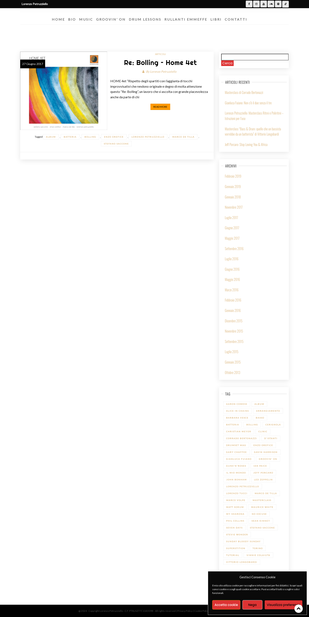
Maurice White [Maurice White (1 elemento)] (262, 507)
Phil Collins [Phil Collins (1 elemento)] (235, 521)
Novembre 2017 (234, 207)
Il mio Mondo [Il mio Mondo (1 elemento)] (236, 472)
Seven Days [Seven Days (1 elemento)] (234, 527)
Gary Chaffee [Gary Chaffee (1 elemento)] (236, 452)
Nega (252, 605)
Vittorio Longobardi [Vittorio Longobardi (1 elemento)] (241, 562)
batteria (70, 137)
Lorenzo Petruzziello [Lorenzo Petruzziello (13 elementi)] (242, 486)
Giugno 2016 (232, 269)
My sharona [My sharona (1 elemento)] (235, 514)
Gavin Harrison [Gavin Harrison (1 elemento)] (266, 452)
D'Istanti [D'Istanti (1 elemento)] (270, 438)
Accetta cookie (226, 605)
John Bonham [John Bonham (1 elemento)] (236, 479)
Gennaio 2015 (233, 362)
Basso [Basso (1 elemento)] (260, 417)
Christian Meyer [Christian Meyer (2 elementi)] (238, 431)
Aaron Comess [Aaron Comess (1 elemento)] (236, 404)
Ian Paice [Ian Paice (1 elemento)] (260, 466)
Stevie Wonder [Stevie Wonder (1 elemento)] (237, 534)
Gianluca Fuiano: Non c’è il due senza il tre (248, 102)
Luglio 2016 (231, 258)
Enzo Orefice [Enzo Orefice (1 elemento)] (263, 445)
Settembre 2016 (234, 248)
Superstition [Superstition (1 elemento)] (235, 548)
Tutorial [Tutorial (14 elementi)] (232, 555)
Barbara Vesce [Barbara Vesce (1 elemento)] (237, 417)
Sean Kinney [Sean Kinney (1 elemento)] (261, 521)
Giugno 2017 (232, 227)
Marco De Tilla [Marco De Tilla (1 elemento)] (266, 493)
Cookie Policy (202, 610)
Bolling (90, 137)
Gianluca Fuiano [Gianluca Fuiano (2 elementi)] (239, 459)
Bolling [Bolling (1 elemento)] (252, 424)
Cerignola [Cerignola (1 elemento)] (273, 424)
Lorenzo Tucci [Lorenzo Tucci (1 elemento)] (236, 493)
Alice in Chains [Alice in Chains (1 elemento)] (237, 411)
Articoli (160, 54)
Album (51, 137)
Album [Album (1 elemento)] (259, 404)
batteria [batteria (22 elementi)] (232, 424)
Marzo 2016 (232, 289)
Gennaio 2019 (233, 186)
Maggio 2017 (232, 238)
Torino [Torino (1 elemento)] (258, 548)
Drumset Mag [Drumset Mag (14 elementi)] (236, 445)
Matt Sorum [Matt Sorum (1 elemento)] (235, 507)
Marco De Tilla (183, 137)
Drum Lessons (145, 19)
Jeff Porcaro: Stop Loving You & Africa (246, 144)
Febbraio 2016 (233, 300)
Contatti (236, 19)
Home (58, 19)
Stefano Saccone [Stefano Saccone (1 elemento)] (262, 527)
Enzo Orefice (114, 137)
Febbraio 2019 (233, 176)
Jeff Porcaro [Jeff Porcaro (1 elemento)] (263, 472)
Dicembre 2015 (234, 320)
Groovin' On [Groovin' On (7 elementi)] (268, 459)
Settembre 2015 (234, 341)
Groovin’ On (111, 19)
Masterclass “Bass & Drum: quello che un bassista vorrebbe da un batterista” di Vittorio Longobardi (253, 131)
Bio (72, 19)
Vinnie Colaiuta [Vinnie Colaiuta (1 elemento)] (258, 555)
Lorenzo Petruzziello (163, 71)
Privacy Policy (185, 610)
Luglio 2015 (231, 351)
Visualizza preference (283, 605)
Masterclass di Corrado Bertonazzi (244, 92)
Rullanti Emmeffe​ (185, 19)
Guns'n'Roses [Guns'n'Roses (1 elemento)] (236, 466)
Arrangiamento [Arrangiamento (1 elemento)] (268, 411)
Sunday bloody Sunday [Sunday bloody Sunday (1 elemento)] (243, 541)
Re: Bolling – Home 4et (160, 62)
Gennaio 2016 (233, 310)
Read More (160, 106)
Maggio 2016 (232, 279)
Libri (216, 19)
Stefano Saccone (116, 143)
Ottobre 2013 (232, 372)
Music (86, 19)
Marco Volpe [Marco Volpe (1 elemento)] (235, 500)
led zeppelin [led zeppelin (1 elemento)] (263, 479)
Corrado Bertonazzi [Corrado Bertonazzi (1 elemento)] (241, 438)
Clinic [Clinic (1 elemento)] (262, 431)
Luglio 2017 (231, 217)
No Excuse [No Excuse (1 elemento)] (259, 514)
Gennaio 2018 (233, 196)
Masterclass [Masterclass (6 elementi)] (262, 500)
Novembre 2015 (234, 331)
